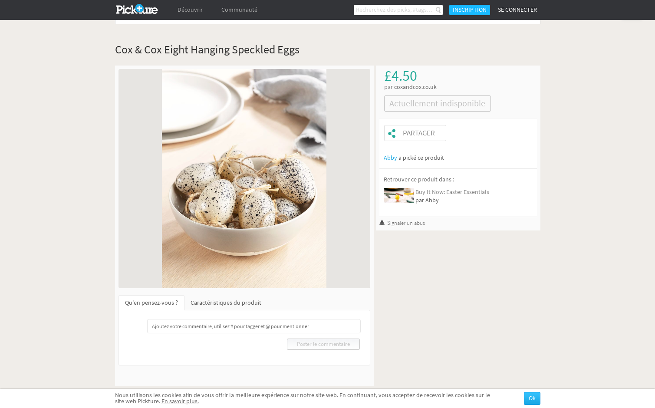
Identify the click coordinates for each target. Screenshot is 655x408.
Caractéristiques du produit (226, 303)
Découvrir (190, 10)
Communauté (239, 10)
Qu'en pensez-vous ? (151, 303)
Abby (390, 158)
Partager (419, 133)
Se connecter (517, 10)
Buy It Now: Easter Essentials (452, 192)
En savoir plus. (180, 401)
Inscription (470, 10)
